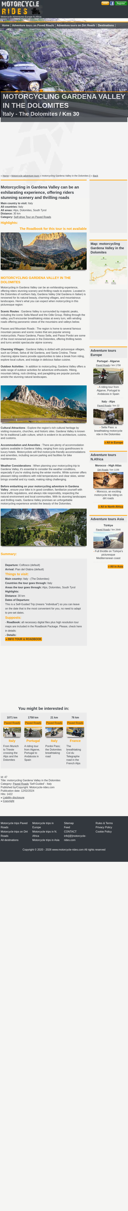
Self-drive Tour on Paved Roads (32, 217)
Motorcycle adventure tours (25, 175)
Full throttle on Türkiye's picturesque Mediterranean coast (109, 555)
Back (95, 175)
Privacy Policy (104, 827)
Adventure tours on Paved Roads (33, 25)
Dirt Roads (102, 469)
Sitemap (69, 823)
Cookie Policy (104, 831)
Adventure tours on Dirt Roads (76, 25)
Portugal (102, 361)
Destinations (106, 25)
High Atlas (115, 465)
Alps (112, 401)
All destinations (10, 840)
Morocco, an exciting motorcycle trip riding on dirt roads (108, 495)
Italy (104, 401)
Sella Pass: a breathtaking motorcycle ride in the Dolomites (108, 431)
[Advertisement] (63, 147)
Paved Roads (12, 723)
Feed (67, 827)
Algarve (115, 361)
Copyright (8, 801)
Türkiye (108, 525)
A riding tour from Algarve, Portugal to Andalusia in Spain (108, 390)
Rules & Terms (104, 823)
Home (5, 25)
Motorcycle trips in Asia (46, 840)
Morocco (100, 465)
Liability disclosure (13, 797)
